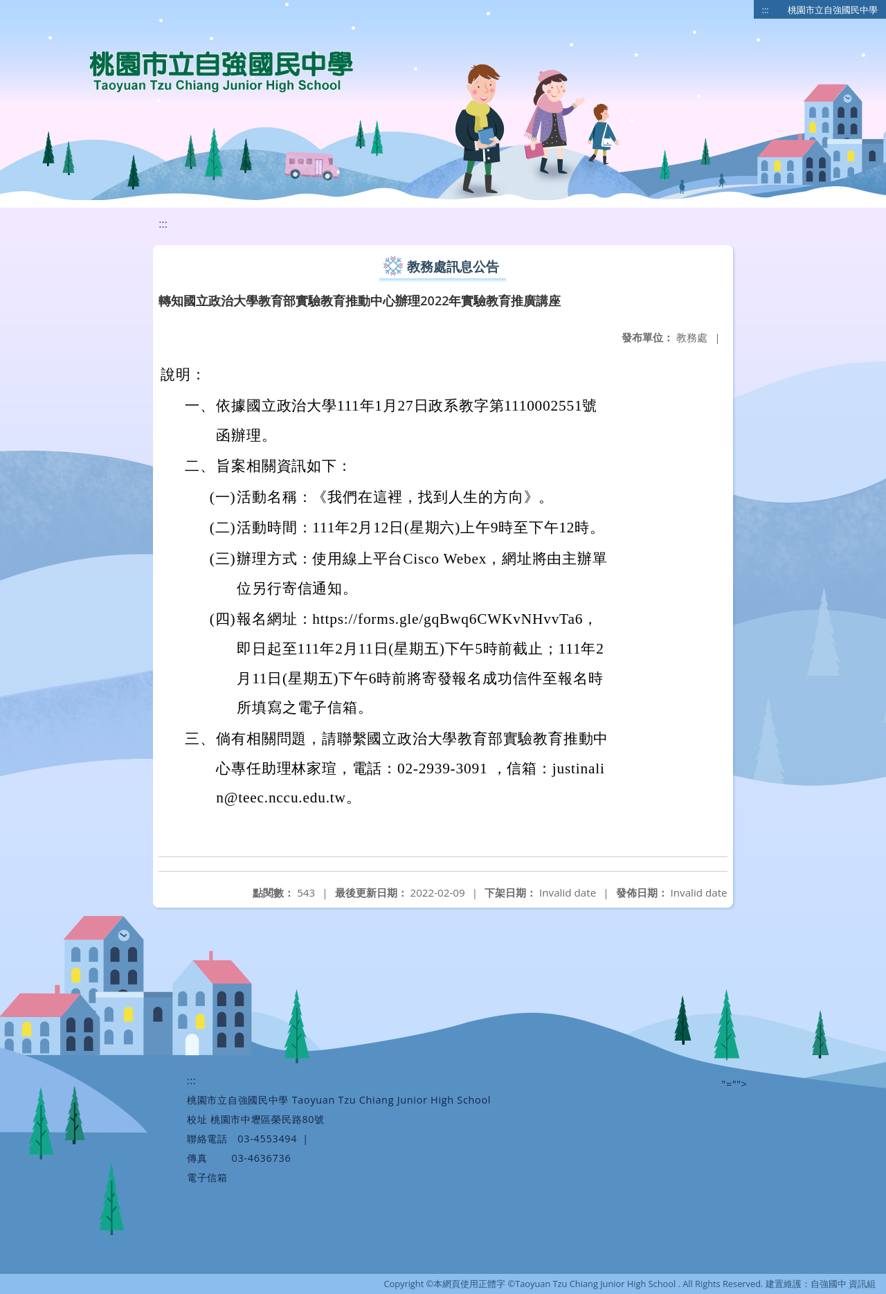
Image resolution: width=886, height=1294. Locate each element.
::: (765, 9)
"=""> (735, 1083)
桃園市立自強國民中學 (833, 9)
